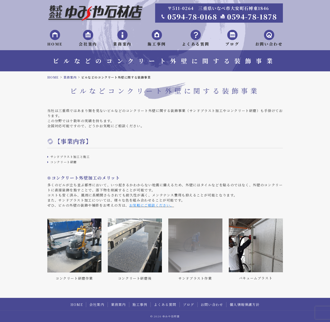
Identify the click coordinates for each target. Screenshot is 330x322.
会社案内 (96, 304)
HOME (76, 304)
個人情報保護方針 (245, 304)
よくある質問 (165, 304)
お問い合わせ (212, 304)
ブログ (188, 304)
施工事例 (139, 304)
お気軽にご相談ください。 (151, 205)
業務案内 (118, 304)
